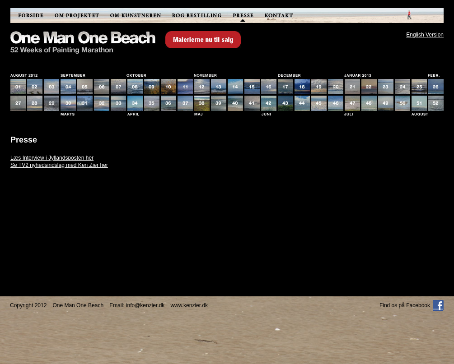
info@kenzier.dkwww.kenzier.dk (167, 305)
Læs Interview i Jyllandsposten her (52, 158)
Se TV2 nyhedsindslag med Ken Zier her (59, 165)
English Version (425, 35)
